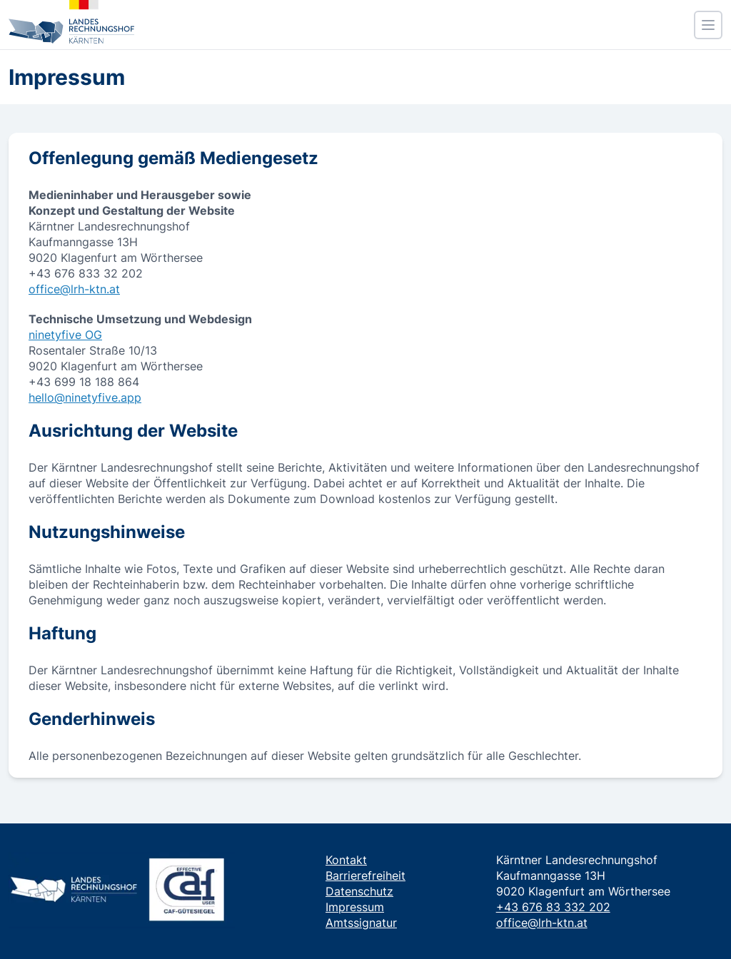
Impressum (355, 907)
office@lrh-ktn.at (74, 289)
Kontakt (346, 860)
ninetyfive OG (65, 335)
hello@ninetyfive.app (85, 397)
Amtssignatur (361, 922)
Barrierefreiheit (365, 875)
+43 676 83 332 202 (553, 907)
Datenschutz (359, 891)
